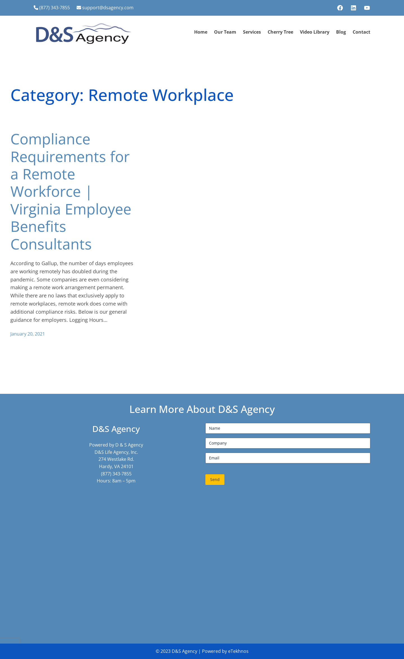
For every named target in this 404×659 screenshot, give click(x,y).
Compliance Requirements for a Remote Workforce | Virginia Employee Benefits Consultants (70, 191)
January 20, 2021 (27, 334)
